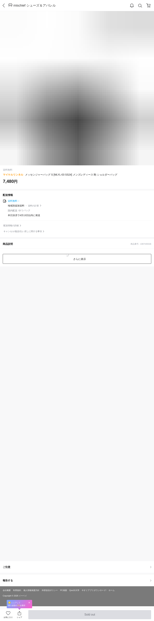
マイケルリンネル (13, 174)
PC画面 (63, 590)
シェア (19, 617)
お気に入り (8, 617)
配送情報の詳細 (11, 225)
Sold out (89, 616)
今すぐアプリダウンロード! (94, 590)
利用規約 (17, 590)
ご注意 (77, 567)
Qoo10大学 (74, 590)
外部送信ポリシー (50, 590)
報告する (77, 580)
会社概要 (7, 590)
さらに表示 (79, 259)
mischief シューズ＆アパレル (34, 5)
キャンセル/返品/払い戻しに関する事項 (22, 231)
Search (140, 6)
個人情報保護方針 (31, 590)
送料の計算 (33, 205)
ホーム (112, 590)
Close (29, 602)
